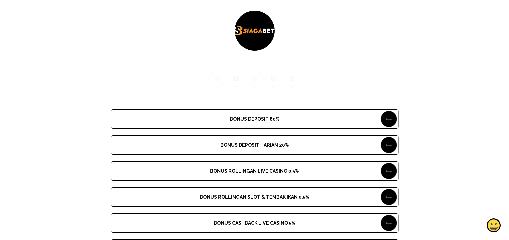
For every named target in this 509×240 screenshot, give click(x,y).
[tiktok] (255, 79)
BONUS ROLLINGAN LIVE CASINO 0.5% (254, 171)
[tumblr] (292, 79)
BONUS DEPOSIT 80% (254, 119)
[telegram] (273, 79)
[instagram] (217, 79)
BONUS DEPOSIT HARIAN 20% (254, 145)
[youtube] (236, 79)
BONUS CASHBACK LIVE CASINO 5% (254, 223)
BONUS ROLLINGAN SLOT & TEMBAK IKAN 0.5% (254, 197)
